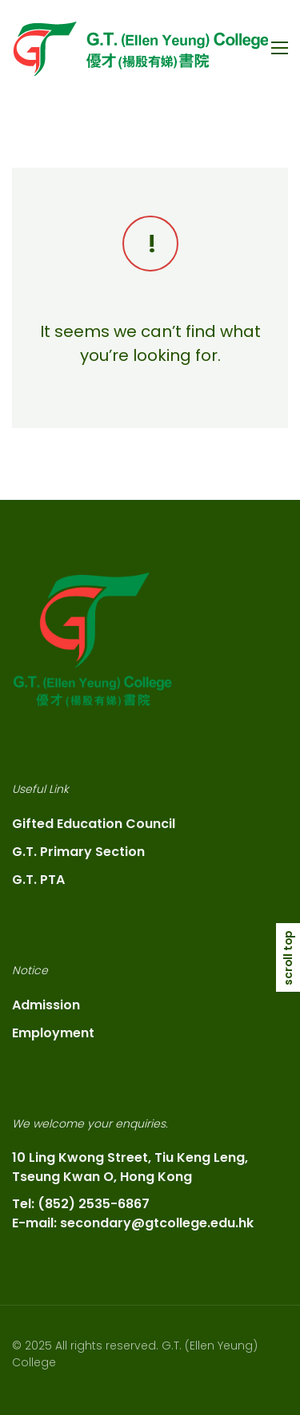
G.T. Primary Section (78, 851)
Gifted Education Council (93, 824)
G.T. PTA (38, 879)
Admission (46, 1005)
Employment (53, 1033)
